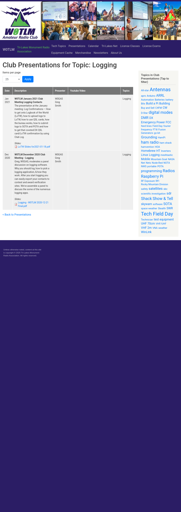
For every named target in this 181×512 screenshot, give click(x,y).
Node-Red (157, 162)
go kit (157, 132)
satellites (155, 189)
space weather (149, 208)
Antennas (160, 89)
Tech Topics (58, 46)
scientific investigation (153, 193)
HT (158, 150)
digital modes (161, 112)
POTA (160, 166)
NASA (171, 159)
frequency (146, 129)
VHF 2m (146, 227)
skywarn (146, 204)
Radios (169, 170)
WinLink (146, 232)
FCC (168, 122)
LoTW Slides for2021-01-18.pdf (34, 146)
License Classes (130, 46)
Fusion (162, 129)
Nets (148, 162)
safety (144, 188)
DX (151, 118)
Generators (147, 132)
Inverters (166, 150)
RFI (157, 180)
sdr (169, 193)
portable (152, 166)
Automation (147, 99)
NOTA (167, 162)
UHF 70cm (148, 223)
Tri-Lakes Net (109, 46)
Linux (144, 155)
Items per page (12, 72)
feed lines (146, 126)
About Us (116, 52)
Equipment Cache (62, 52)
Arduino (151, 95)
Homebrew (148, 150)
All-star (145, 90)
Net (143, 162)
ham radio (150, 142)
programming (151, 171)
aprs (143, 95)
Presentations (77, 46)
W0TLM (8, 49)
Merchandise (83, 52)
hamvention (147, 146)
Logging (154, 155)
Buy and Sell (148, 107)
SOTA (167, 204)
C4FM (158, 107)
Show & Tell (163, 198)
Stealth (162, 208)
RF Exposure (148, 180)
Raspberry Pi (152, 176)
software (157, 204)
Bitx (143, 103)
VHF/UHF (161, 223)
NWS (144, 166)
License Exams (151, 46)
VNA (154, 227)
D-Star (144, 112)
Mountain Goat (159, 159)
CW (165, 107)
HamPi (161, 137)
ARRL (160, 95)
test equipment (164, 219)
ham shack (166, 142)
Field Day (157, 126)
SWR (170, 208)
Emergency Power (153, 122)
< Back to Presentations (17, 214)
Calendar (93, 46)
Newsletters (101, 52)
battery (169, 99)
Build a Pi (152, 103)
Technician (147, 219)
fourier (167, 126)
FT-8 (155, 129)
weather (162, 227)
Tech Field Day (157, 214)
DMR (145, 118)
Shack (146, 198)
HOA (157, 146)
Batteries (160, 99)
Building (164, 103)
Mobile (145, 159)
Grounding (149, 137)
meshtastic (166, 155)
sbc (165, 188)
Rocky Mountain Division (154, 184)
